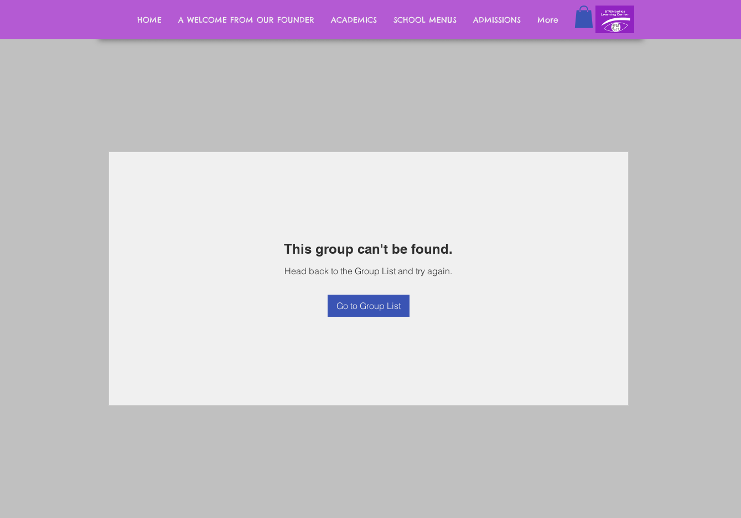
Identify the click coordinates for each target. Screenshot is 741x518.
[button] (583, 17)
